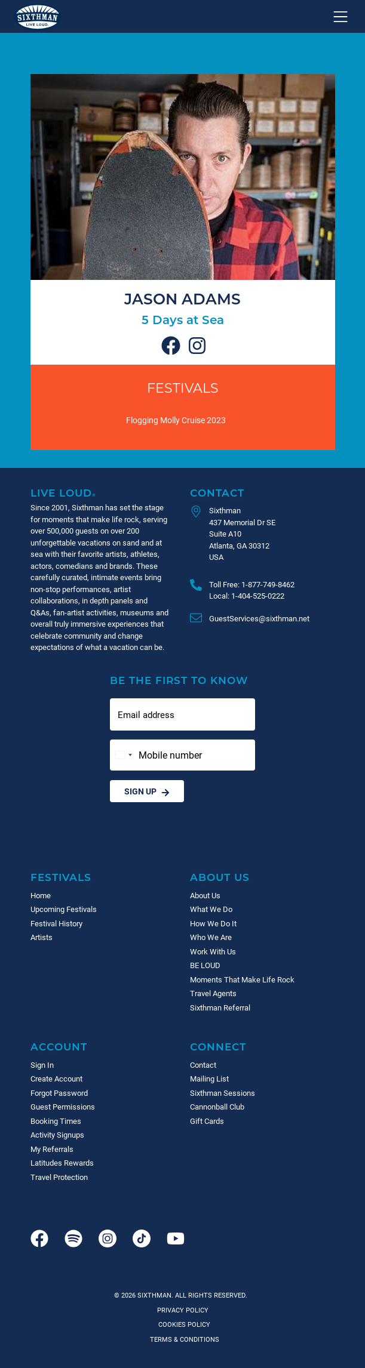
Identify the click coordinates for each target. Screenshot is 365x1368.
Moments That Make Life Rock (242, 979)
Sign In (42, 1064)
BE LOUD (205, 965)
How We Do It (213, 923)
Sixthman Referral (220, 1007)
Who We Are (211, 937)
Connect (218, 1046)
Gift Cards (207, 1121)
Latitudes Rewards (62, 1162)
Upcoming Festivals (63, 909)
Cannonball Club (217, 1106)
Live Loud (63, 493)
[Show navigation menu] (340, 17)
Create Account (56, 1078)
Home (40, 895)
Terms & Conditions (182, 1339)
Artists (41, 937)
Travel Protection (59, 1177)
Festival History (56, 923)
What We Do (211, 909)
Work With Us (213, 951)
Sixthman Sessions (222, 1092)
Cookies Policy (182, 1324)
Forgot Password (59, 1092)
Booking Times (55, 1121)
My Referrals (51, 1149)
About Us (220, 877)
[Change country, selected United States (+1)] (123, 755)
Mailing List (209, 1078)
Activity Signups (57, 1134)
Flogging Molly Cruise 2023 (176, 420)
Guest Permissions (62, 1106)
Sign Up (147, 791)
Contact (217, 493)
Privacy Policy (182, 1309)
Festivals (183, 387)
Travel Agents (213, 993)
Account (58, 1046)
